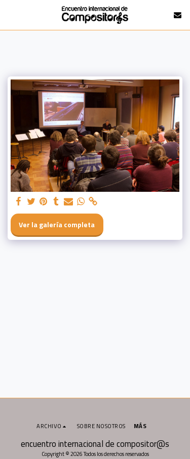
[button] (11, 14)
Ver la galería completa (57, 224)
